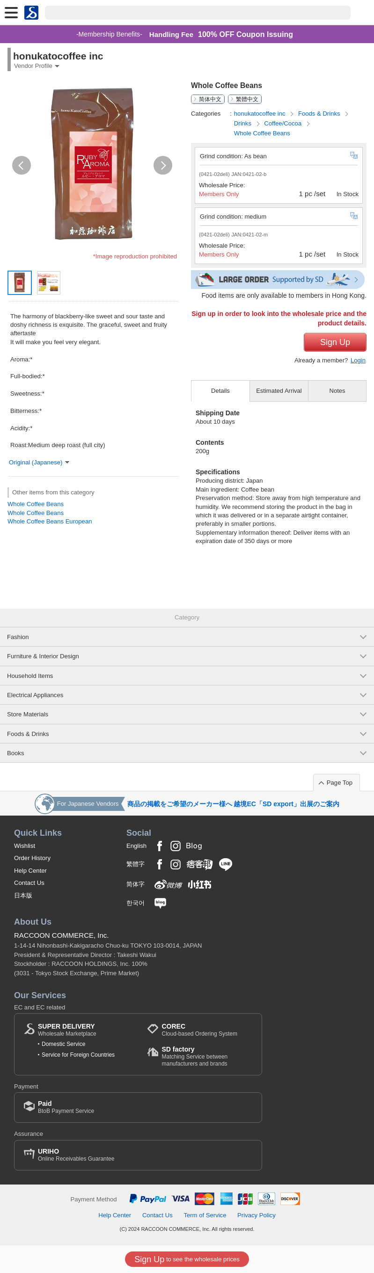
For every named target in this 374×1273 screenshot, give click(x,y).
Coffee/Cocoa (283, 123)
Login (358, 360)
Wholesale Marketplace (67, 1030)
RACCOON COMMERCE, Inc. (61, 935)
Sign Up (335, 342)
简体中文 (210, 99)
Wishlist (24, 845)
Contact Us (29, 882)
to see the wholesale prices (186, 1259)
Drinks (243, 123)
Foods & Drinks (320, 113)
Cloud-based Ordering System (199, 1030)
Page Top (339, 782)
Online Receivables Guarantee (76, 1155)
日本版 (23, 895)
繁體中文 (247, 99)
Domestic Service (63, 1044)
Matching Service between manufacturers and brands (206, 1056)
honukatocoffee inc (260, 113)
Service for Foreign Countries (78, 1055)
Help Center (30, 870)
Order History (32, 857)
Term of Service (204, 1215)
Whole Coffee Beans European (49, 521)
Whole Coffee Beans (35, 504)
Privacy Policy (256, 1215)
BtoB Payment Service (66, 1107)
